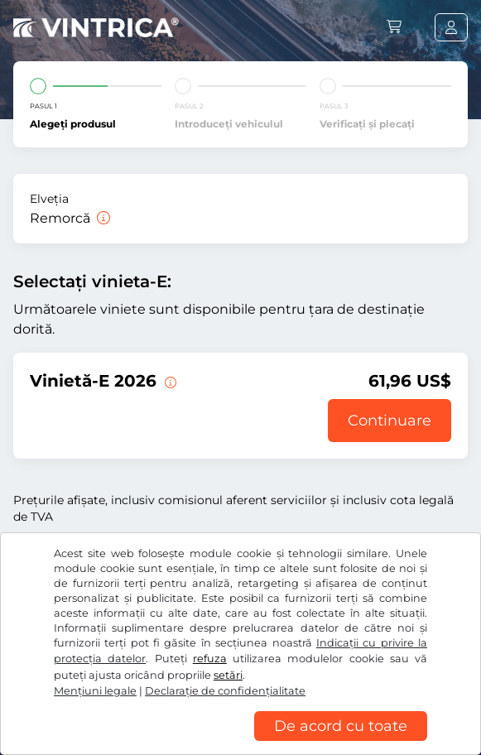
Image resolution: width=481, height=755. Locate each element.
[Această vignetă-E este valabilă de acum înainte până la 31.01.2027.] (168, 380)
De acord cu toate (340, 726)
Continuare (389, 420)
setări (228, 675)
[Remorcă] (102, 218)
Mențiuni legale (95, 691)
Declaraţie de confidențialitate (225, 691)
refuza (210, 658)
